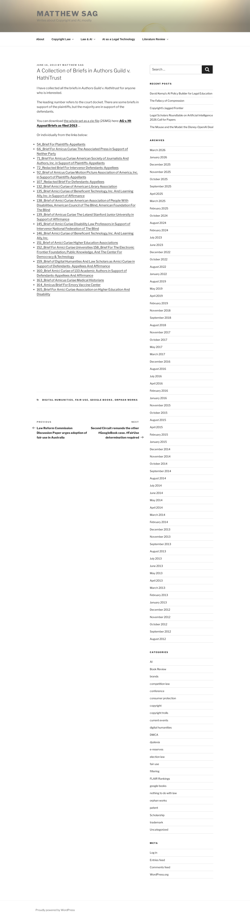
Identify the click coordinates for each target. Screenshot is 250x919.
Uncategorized (159, 829)
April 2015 (156, 427)
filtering (154, 771)
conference (157, 691)
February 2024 (159, 230)
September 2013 (160, 544)
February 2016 (159, 390)
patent (154, 807)
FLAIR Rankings (160, 778)
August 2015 (158, 420)
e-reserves (156, 749)
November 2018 (160, 310)
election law (157, 756)
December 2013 (160, 529)
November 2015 (160, 405)
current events (159, 720)
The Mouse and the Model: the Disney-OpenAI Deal (181, 127)
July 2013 (156, 558)
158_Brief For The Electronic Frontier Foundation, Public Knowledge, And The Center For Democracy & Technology (85, 252)
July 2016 (156, 376)
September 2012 (160, 631)
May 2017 (156, 347)
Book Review (158, 669)
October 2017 (158, 339)
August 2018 (158, 325)
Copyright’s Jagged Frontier (166, 108)
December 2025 (160, 164)
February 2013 (159, 595)
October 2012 (158, 624)
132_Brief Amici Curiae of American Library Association (77, 186)
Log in (153, 852)
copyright (156, 705)
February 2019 (159, 303)
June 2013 (156, 566)
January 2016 (158, 398)
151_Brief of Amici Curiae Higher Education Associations (77, 243)
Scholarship (157, 815)
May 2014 (156, 500)
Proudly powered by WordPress (55, 910)
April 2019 (156, 295)
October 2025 (159, 179)
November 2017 (160, 332)
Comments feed (160, 867)
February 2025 (159, 208)
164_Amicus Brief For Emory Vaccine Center (69, 285)
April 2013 (156, 580)
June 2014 (156, 493)
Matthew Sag (67, 13)
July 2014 (156, 485)
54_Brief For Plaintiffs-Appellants (61, 144)
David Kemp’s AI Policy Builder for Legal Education (181, 93)
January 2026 (158, 157)
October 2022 (158, 259)
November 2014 (160, 456)
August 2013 (158, 551)
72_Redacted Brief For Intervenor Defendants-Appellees (78, 168)
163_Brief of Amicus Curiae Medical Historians (70, 280)
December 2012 (160, 609)
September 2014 (160, 471)
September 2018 (160, 317)
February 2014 (159, 522)
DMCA (154, 734)
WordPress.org (159, 874)
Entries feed (157, 860)
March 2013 (157, 587)
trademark (156, 822)
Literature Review (155, 39)
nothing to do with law (163, 793)
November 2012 (160, 617)
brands (154, 676)
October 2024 (159, 215)
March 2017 (157, 354)
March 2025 (157, 201)
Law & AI (88, 39)
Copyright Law (63, 39)
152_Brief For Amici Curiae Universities (65, 247)
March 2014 (157, 514)
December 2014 (160, 449)
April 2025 (156, 193)
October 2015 (158, 412)
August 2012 (158, 639)
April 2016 (156, 383)
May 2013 (156, 573)
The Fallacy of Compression (167, 100)
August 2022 (158, 266)
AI (151, 661)
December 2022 (160, 252)
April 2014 (156, 507)
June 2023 (156, 244)
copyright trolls (159, 712)
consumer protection (163, 698)
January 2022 (158, 274)
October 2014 (158, 463)
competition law (160, 683)
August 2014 (158, 478)
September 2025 (160, 186)
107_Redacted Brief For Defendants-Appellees (70, 182)
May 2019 (156, 288)
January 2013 (158, 602)
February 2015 (159, 434)
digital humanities (57, 400)
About (40, 39)
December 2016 (160, 361)
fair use (81, 400)
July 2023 (156, 237)
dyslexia (155, 742)
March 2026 (157, 150)
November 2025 (160, 171)
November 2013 (160, 536)
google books (101, 400)
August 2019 (158, 281)
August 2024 (158, 222)
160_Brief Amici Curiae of (55, 271)
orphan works (126, 400)
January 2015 (158, 441)
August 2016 (158, 368)
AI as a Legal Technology (118, 39)
